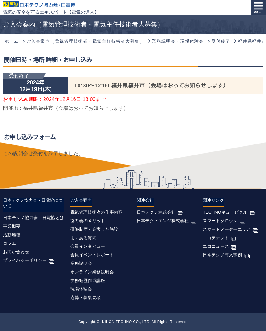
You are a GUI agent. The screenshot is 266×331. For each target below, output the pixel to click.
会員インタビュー (87, 246)
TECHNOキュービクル (225, 212)
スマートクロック (220, 220)
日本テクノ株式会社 (156, 212)
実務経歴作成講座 (87, 280)
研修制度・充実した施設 (94, 229)
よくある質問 (83, 237)
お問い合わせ (16, 251)
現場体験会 (81, 289)
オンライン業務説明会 (92, 271)
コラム (9, 243)
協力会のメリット (87, 220)
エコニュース (216, 246)
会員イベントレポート (92, 254)
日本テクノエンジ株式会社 (163, 220)
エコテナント (216, 237)
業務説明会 (81, 263)
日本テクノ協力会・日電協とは (33, 217)
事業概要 (11, 226)
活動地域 (11, 234)
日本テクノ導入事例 (222, 254)
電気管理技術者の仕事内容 (96, 212)
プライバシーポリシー (25, 260)
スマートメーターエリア (226, 229)
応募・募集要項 (85, 297)
